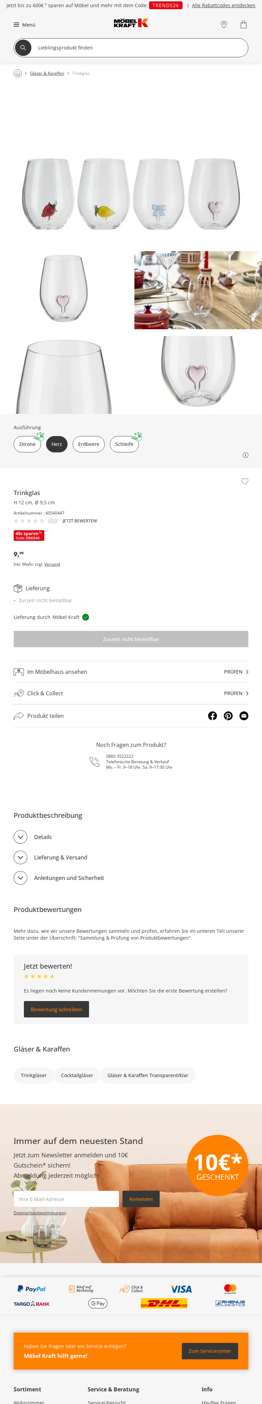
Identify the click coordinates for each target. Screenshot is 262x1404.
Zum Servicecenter (210, 1351)
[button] (23, 24)
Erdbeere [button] (88, 444)
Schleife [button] (127, 441)
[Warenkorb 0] (244, 24)
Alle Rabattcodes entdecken (224, 5)
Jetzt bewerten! (80, 521)
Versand (52, 564)
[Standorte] (224, 24)
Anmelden (141, 1199)
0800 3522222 (119, 756)
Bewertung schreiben (56, 1009)
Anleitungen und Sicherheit (69, 878)
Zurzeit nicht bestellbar (131, 639)
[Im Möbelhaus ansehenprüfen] (131, 672)
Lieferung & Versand (60, 857)
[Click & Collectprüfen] (131, 693)
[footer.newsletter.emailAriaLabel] (66, 1199)
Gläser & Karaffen (42, 1049)
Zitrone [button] (30, 441)
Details (43, 837)
